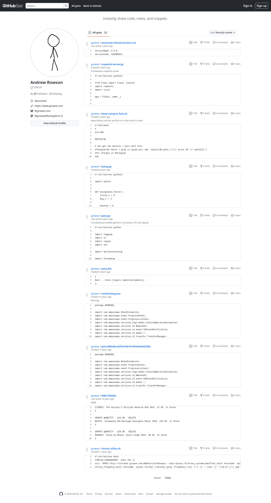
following (55, 93)
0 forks (205, 42)
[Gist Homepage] (13, 6)
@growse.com (43, 110)
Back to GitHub (92, 5)
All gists (76, 5)
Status (118, 493)
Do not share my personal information (193, 493)
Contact (149, 493)
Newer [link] (157, 477)
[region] (162, 52)
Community (130, 493)
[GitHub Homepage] (61, 494)
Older (168, 477)
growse (95, 42)
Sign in (247, 6)
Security (109, 493)
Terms (89, 493)
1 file (193, 42)
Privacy (98, 493)
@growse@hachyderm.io (49, 116)
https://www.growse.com (49, 105)
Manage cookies (164, 493)
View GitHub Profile (54, 123)
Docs (140, 493)
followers (39, 93)
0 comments (220, 42)
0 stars (236, 42)
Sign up (262, 6)
